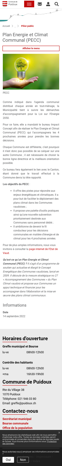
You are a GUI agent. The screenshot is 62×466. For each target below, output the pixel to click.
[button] (40, 4)
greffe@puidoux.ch (23, 403)
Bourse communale (15, 423)
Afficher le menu (31, 48)
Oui (8, 460)
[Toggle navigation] (29, 4)
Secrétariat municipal (16, 419)
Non (23, 460)
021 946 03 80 (27, 398)
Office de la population (17, 428)
